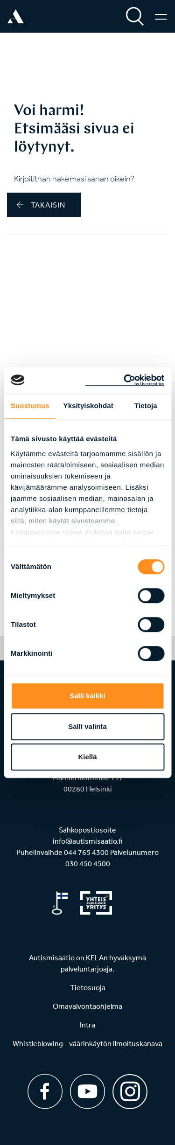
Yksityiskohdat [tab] (88, 405)
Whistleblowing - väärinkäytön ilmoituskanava (87, 1043)
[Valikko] (161, 16)
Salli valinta (87, 726)
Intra (87, 1024)
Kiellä (87, 757)
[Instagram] (129, 1088)
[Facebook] (45, 1091)
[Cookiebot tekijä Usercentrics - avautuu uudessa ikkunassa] (124, 380)
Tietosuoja (87, 987)
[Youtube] (87, 1091)
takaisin (41, 204)
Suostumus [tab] (30, 405)
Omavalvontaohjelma (87, 1006)
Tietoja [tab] (145, 405)
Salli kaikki (87, 696)
